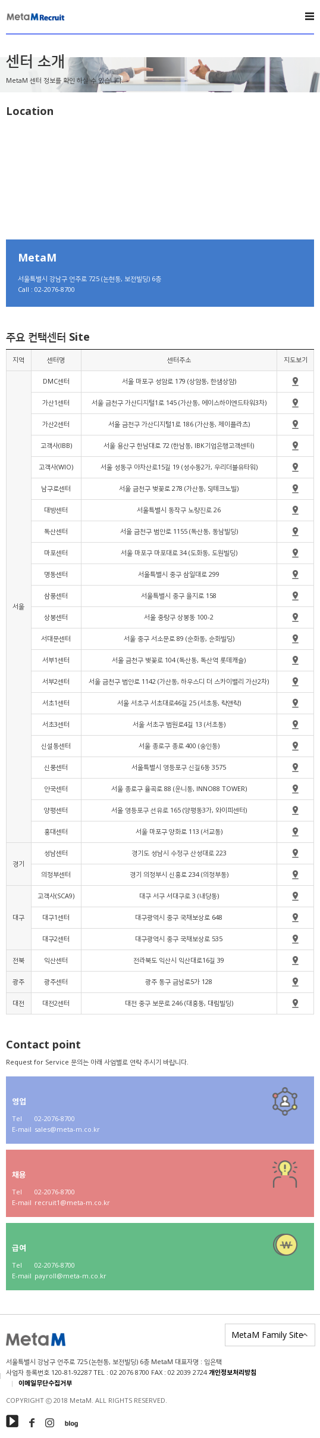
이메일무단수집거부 (45, 1383)
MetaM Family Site (267, 1334)
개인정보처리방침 (232, 1373)
